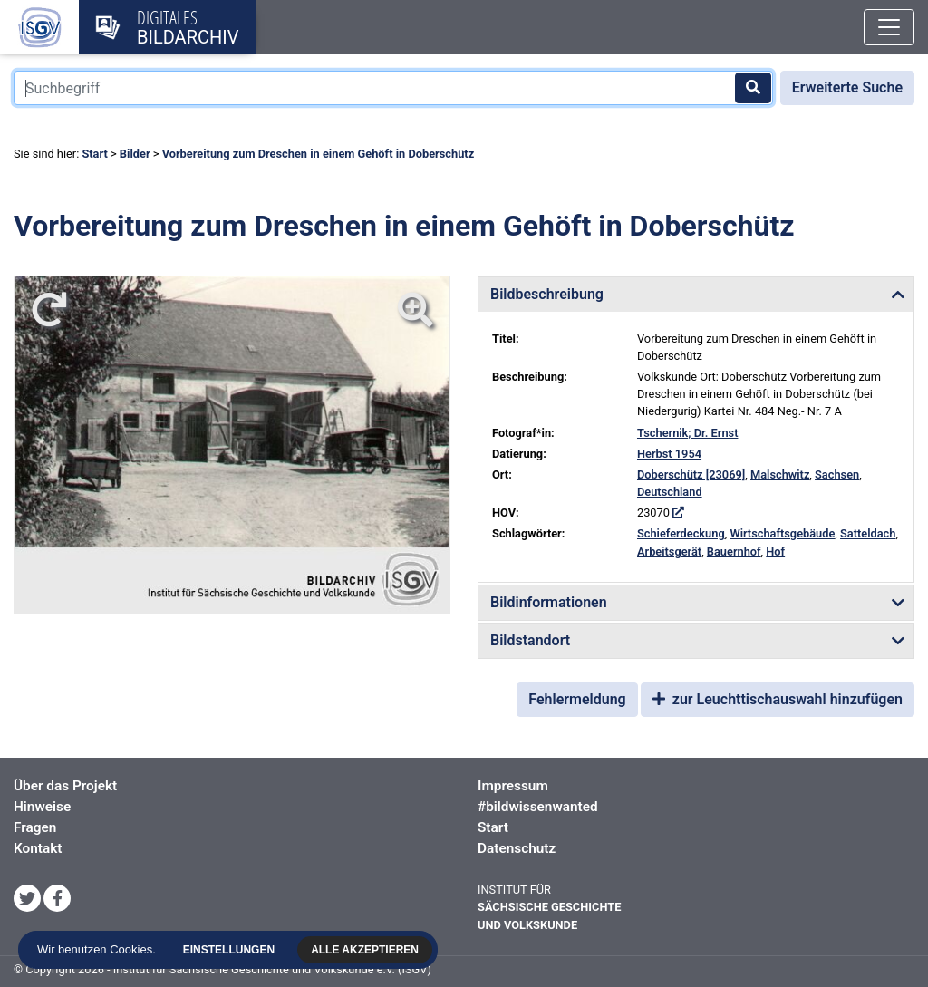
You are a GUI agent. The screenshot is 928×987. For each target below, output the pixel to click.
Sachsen (837, 474)
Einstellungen (233, 949)
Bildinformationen (548, 602)
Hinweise (42, 806)
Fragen (35, 827)
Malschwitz (779, 474)
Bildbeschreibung (547, 294)
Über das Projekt (65, 786)
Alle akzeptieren (369, 949)
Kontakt (38, 848)
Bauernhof (734, 551)
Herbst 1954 (669, 453)
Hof (775, 551)
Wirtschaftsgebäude (782, 533)
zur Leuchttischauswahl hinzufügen (777, 699)
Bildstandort (530, 640)
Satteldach (867, 533)
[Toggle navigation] (889, 27)
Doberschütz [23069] (691, 474)
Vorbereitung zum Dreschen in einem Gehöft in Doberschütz (318, 153)
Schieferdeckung (681, 533)
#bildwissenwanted (538, 806)
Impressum (513, 786)
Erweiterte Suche (847, 87)
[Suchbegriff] (393, 88)
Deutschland (669, 491)
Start (94, 153)
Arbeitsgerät (669, 551)
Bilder (135, 153)
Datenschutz (517, 848)
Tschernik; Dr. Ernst (687, 433)
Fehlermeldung (576, 699)
